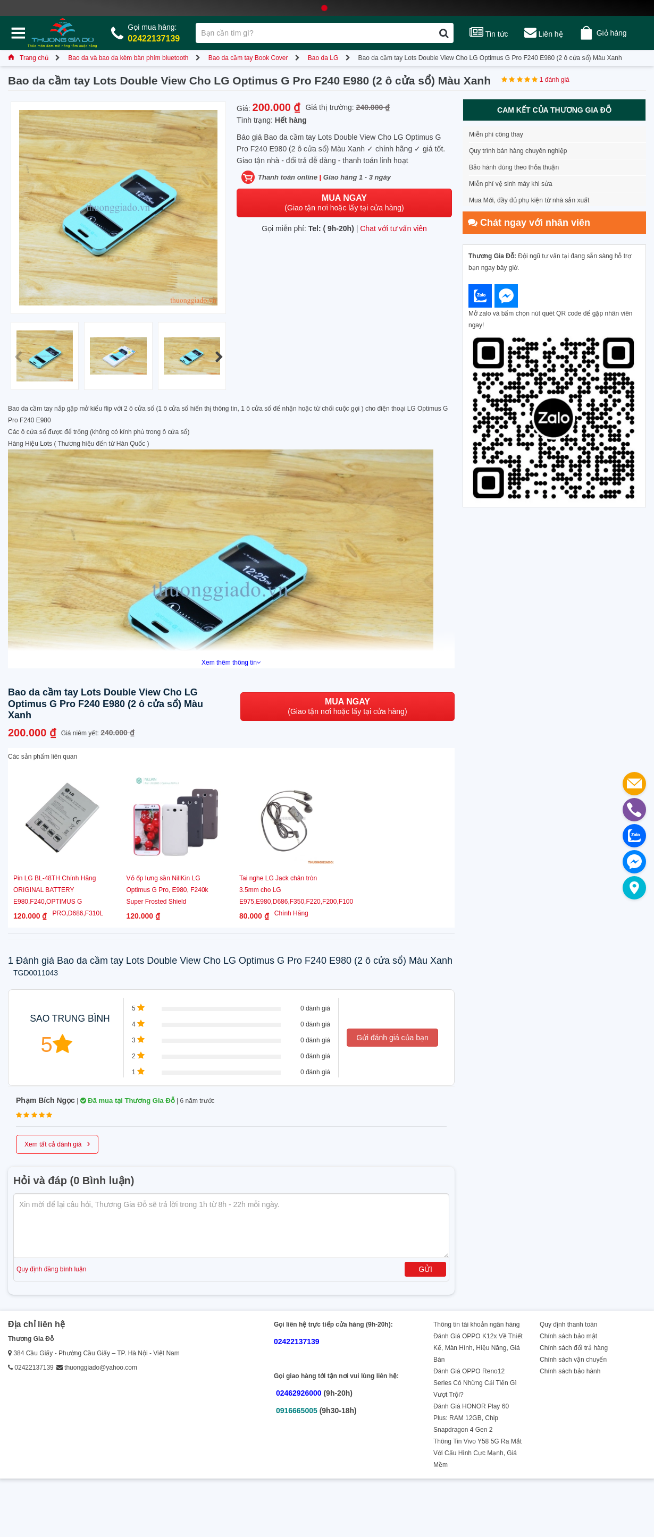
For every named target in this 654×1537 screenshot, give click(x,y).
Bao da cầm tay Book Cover (248, 58)
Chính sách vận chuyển (573, 1359)
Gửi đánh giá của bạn (392, 1037)
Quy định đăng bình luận (51, 1269)
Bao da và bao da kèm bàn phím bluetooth (128, 58)
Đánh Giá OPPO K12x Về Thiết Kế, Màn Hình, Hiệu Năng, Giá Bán (478, 1347)
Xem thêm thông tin (231, 662)
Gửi (425, 1269)
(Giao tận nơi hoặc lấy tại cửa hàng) (344, 202)
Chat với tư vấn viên (393, 228)
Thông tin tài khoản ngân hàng (476, 1324)
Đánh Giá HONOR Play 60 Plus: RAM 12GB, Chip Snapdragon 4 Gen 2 (471, 1418)
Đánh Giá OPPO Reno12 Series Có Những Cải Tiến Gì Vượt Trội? (475, 1383)
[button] (219, 357)
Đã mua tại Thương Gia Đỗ (127, 1101)
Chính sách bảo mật (568, 1336)
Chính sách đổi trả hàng (574, 1348)
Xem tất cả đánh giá (57, 1143)
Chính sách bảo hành (570, 1371)
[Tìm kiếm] (444, 33)
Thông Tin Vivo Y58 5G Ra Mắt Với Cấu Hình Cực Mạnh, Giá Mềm (477, 1453)
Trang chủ (28, 58)
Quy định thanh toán (568, 1324)
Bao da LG (323, 58)
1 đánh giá (554, 79)
